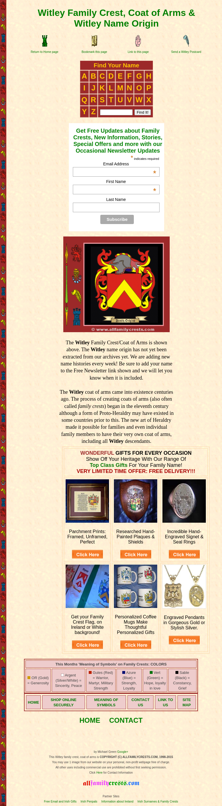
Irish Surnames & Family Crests (157, 801)
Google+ (122, 751)
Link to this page (138, 51)
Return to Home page (44, 51)
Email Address (129, 164)
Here (99, 772)
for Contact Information (118, 772)
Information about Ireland (117, 801)
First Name (131, 181)
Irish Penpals (89, 801)
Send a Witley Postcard (186, 51)
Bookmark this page (94, 51)
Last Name (116, 199)
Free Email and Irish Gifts (60, 801)
